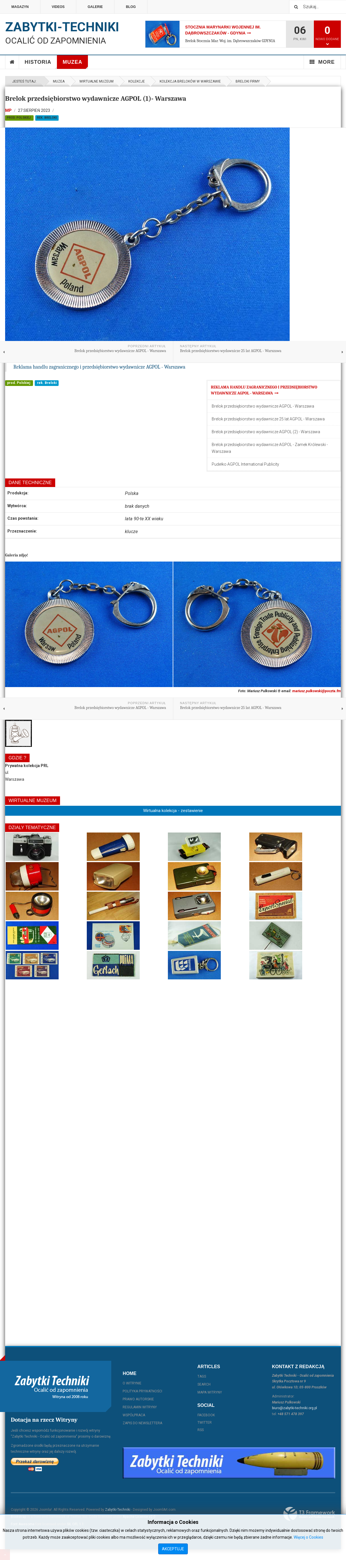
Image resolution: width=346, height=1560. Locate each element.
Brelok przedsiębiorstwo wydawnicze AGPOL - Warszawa (263, 406)
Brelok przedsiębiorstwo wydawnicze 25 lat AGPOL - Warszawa (268, 419)
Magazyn (20, 7)
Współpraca (134, 1415)
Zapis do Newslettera (142, 1423)
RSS (200, 1430)
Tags (201, 1376)
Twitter (204, 1423)
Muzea (75, 64)
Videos (58, 7)
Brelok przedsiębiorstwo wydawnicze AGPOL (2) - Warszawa (266, 431)
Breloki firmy (248, 81)
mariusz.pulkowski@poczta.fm (316, 691)
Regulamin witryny (140, 1407)
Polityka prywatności (142, 1391)
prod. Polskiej (19, 118)
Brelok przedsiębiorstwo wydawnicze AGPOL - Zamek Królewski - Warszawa (270, 448)
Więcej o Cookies (308, 1537)
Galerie (95, 7)
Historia (41, 64)
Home (12, 62)
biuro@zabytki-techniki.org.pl (294, 1408)
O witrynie (132, 1383)
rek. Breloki (47, 118)
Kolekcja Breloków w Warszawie (190, 81)
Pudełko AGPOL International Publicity (245, 464)
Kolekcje (136, 81)
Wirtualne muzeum (96, 81)
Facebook (206, 1415)
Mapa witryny (209, 1392)
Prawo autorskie (138, 1399)
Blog (131, 7)
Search (204, 1384)
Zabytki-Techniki (117, 1510)
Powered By (309, 1514)
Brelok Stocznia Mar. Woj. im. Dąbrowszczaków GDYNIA (230, 40)
